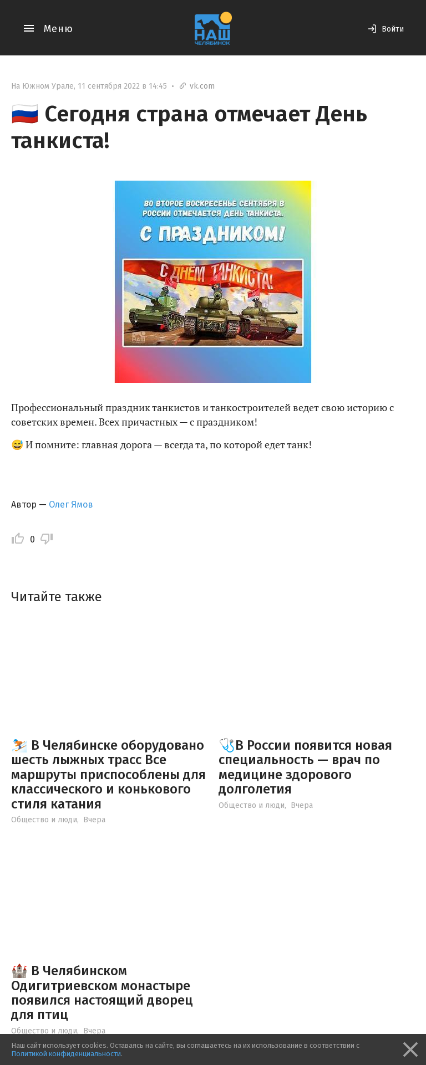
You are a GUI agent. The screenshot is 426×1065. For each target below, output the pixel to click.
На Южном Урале (42, 86)
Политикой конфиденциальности (66, 1053)
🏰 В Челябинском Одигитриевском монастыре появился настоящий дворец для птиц (102, 992)
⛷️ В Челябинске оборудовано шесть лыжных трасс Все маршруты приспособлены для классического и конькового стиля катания (108, 775)
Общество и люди (44, 820)
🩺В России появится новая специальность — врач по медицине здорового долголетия (305, 767)
